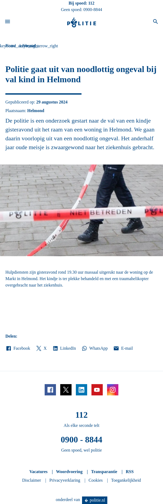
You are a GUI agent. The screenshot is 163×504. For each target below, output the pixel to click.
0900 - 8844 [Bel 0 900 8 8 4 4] (81, 439)
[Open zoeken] (155, 22)
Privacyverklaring (64, 480)
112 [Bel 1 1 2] (91, 3)
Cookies (95, 480)
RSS (129, 471)
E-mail (123, 348)
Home (10, 45)
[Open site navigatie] (7, 22)
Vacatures (38, 471)
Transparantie (104, 471)
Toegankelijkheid (126, 480)
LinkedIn (64, 348)
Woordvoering (69, 471)
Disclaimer (31, 480)
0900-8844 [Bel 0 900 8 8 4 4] (92, 9)
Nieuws (29, 45)
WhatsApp (94, 348)
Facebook (17, 348)
